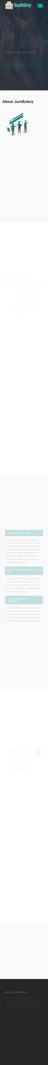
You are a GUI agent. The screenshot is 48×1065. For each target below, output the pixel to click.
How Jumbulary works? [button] (18, 533)
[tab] (24, 533)
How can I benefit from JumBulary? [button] (18, 600)
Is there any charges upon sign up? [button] (22, 571)
